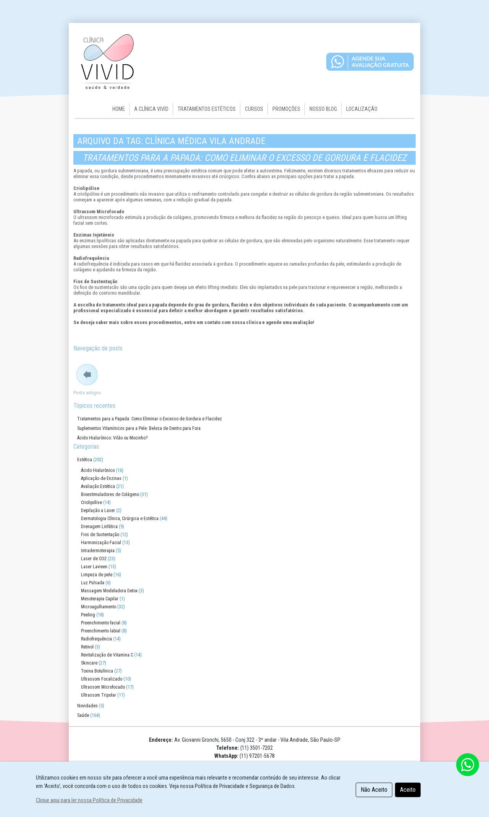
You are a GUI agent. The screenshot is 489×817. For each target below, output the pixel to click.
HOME (118, 109)
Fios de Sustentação (100, 534)
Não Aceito (374, 789)
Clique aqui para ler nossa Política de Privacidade (89, 800)
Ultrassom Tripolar (98, 695)
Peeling (88, 615)
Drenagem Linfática (99, 526)
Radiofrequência (96, 639)
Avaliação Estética (98, 486)
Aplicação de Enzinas (101, 478)
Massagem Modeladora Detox (109, 590)
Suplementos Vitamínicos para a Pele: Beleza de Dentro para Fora (139, 428)
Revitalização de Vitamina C (107, 655)
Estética (84, 459)
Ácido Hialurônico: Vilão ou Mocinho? (112, 438)
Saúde (83, 715)
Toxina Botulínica (97, 671)
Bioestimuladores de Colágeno (110, 494)
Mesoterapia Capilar (99, 598)
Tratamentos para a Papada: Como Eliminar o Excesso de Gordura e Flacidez (244, 157)
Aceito (408, 789)
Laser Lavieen (94, 566)
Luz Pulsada (92, 582)
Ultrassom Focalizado (101, 679)
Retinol (87, 647)
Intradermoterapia (98, 550)
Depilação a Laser (98, 510)
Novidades (87, 705)
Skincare (89, 663)
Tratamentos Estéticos (207, 109)
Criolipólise (91, 502)
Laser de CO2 (94, 558)
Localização (361, 109)
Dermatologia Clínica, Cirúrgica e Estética (120, 518)
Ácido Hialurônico (98, 470)
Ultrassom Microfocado (103, 687)
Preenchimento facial (100, 623)
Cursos (254, 109)
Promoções (286, 109)
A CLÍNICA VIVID (151, 109)
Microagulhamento (98, 607)
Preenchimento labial (100, 631)
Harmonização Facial (101, 542)
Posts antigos (87, 393)
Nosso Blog (323, 109)
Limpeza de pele (96, 574)
